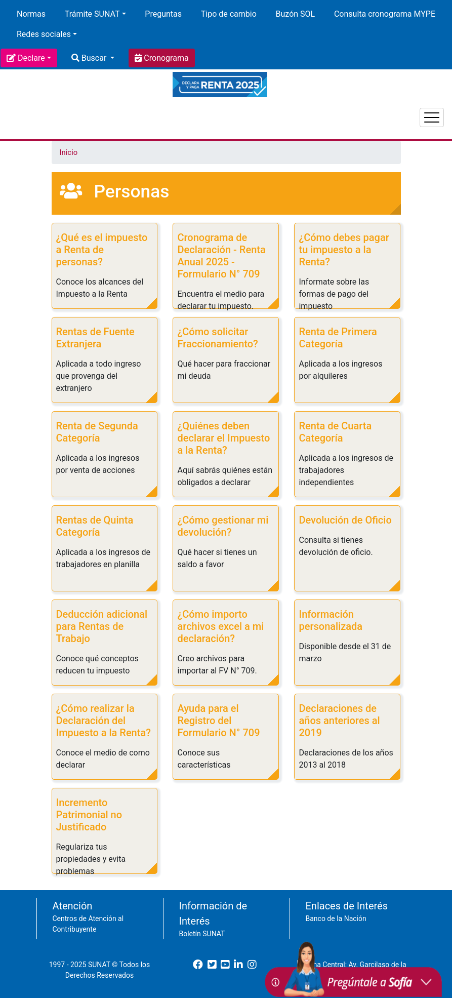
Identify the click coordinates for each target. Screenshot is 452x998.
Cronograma (165, 58)
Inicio (69, 152)
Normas (31, 14)
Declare (31, 58)
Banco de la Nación (336, 918)
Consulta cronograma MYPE (384, 14)
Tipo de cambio (229, 14)
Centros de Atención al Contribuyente (88, 923)
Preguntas (163, 14)
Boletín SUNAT (202, 934)
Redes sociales (44, 34)
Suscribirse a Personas (56, 886)
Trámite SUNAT (92, 14)
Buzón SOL (295, 14)
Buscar (93, 58)
